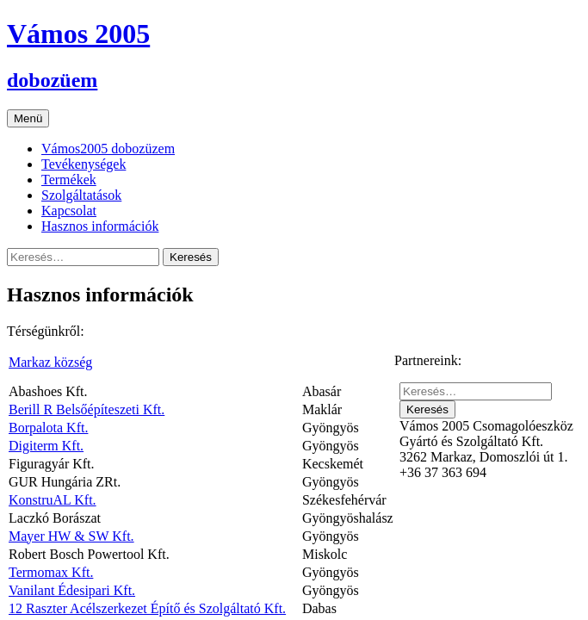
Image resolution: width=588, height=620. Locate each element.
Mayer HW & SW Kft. (71, 536)
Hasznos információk (99, 226)
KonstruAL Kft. (52, 500)
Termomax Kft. (51, 572)
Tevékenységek (83, 164)
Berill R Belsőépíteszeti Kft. (86, 409)
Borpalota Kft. (48, 427)
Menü (28, 118)
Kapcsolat (68, 210)
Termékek (68, 179)
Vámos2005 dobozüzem (108, 148)
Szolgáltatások (81, 195)
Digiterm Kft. (46, 445)
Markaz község (50, 362)
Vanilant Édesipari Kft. (72, 590)
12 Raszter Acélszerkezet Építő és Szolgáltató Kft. (147, 608)
